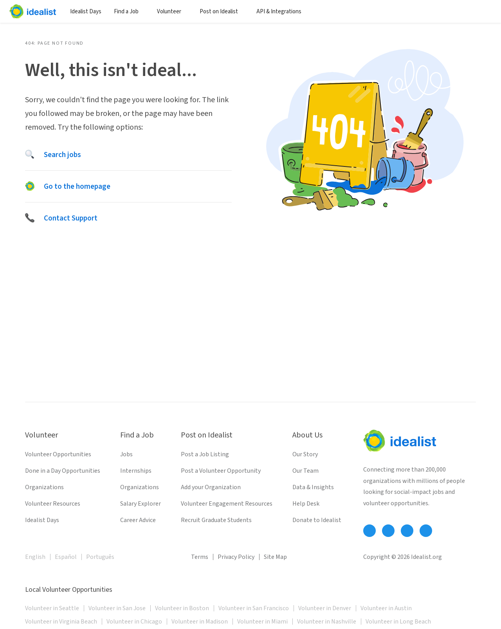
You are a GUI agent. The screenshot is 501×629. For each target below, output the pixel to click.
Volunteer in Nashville (326, 621)
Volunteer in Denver (324, 608)
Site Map (275, 557)
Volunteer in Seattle (52, 608)
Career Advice (138, 520)
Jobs (126, 454)
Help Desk (305, 503)
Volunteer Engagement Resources (226, 503)
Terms (199, 557)
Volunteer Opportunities (58, 454)
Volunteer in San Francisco (253, 608)
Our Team (305, 470)
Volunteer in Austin (386, 608)
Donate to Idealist (316, 520)
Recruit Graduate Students (216, 520)
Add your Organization (211, 487)
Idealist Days (85, 11)
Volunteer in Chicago (134, 621)
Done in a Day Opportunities (62, 470)
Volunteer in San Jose (117, 608)
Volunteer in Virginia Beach (61, 621)
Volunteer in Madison (199, 621)
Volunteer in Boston (182, 608)
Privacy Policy (236, 557)
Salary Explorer (140, 503)
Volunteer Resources (52, 503)
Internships (135, 470)
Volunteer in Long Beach (398, 621)
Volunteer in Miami (262, 621)
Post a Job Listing (205, 454)
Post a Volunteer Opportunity (221, 470)
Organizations (44, 487)
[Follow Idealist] (369, 530)
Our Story (305, 454)
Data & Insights (313, 487)
